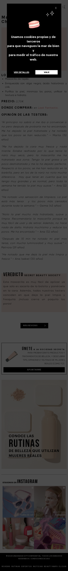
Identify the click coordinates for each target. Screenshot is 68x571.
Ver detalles (21, 72)
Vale (46, 72)
